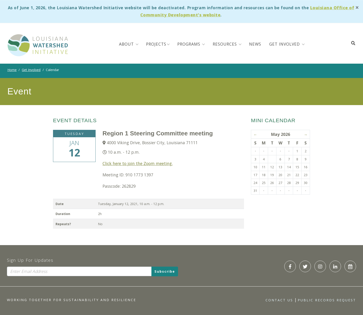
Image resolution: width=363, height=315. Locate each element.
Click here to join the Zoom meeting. (138, 163)
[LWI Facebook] (290, 266)
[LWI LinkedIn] (335, 266)
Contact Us (279, 300)
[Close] (357, 7)
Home (12, 70)
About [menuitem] (127, 44)
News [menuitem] (255, 44)
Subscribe (164, 271)
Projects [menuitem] (156, 44)
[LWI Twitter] (305, 266)
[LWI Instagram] (320, 266)
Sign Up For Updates (30, 260)
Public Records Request (327, 300)
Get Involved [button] (285, 44)
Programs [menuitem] (189, 44)
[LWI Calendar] (350, 266)
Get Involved (31, 70)
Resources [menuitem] (225, 44)
